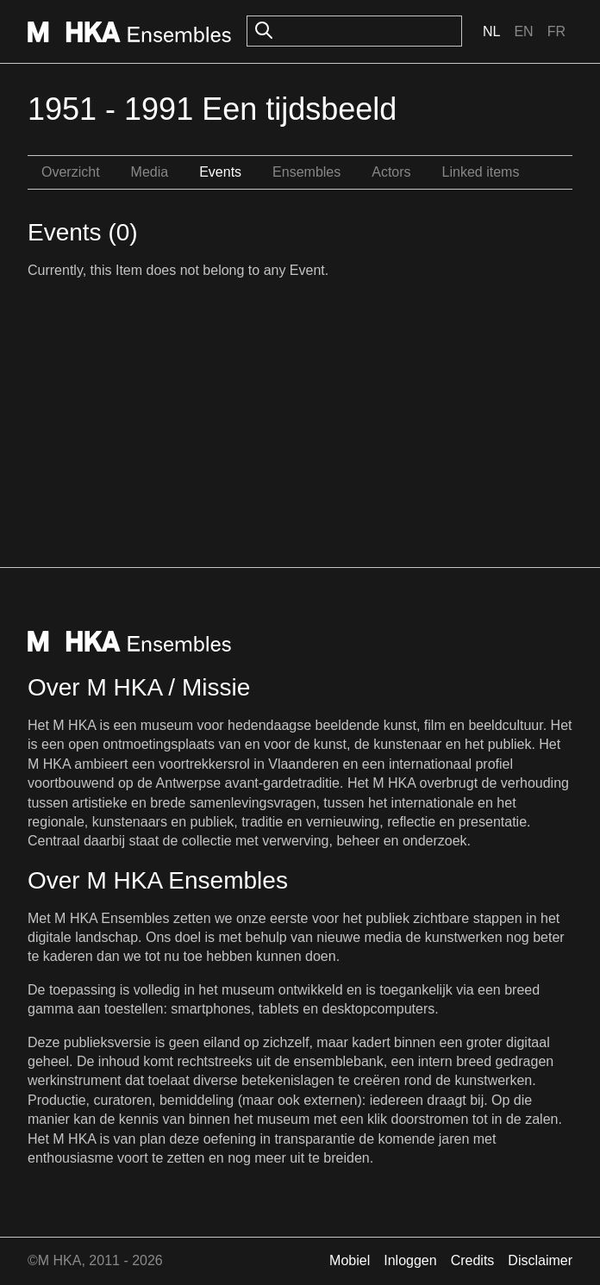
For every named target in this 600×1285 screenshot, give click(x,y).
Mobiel (349, 1260)
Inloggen (410, 1260)
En (523, 31)
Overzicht (70, 172)
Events (220, 172)
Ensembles (306, 172)
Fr (556, 31)
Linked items (481, 172)
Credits (473, 1260)
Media (150, 172)
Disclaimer (540, 1260)
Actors (391, 172)
